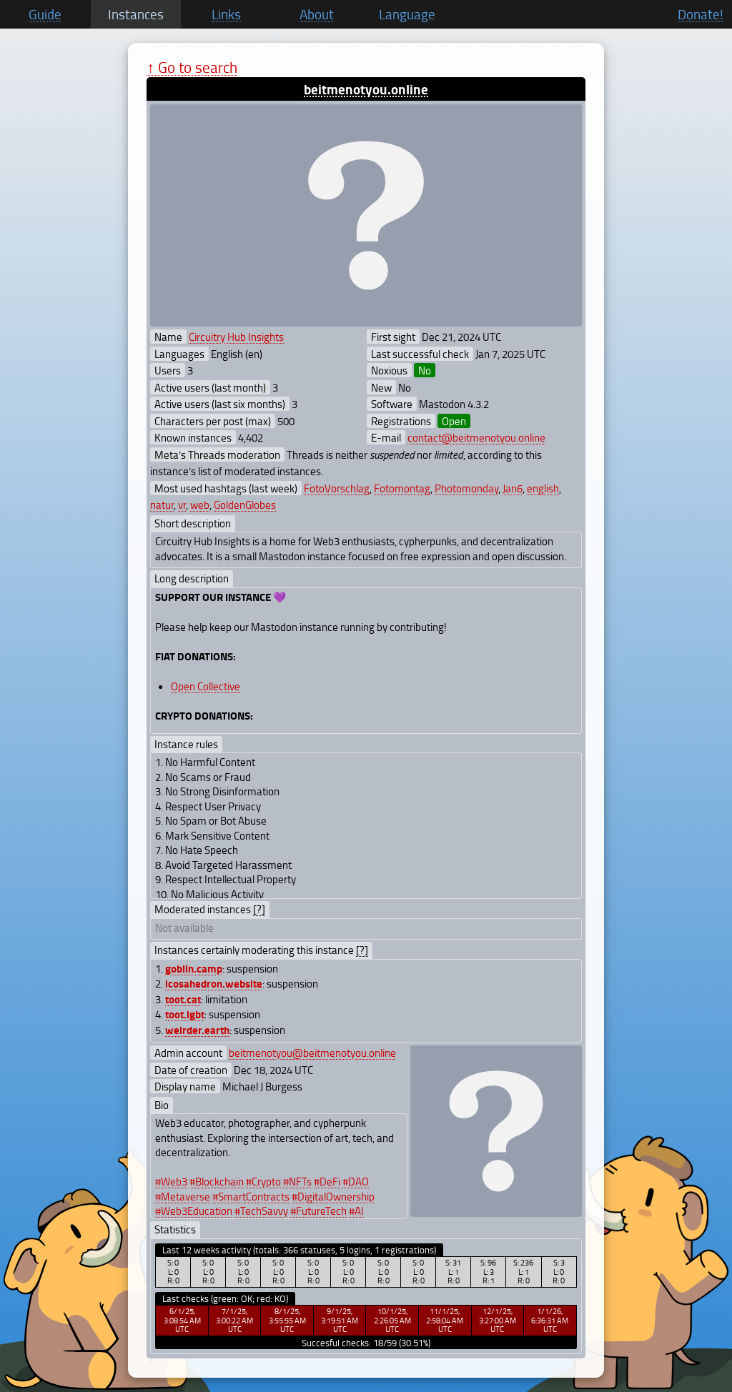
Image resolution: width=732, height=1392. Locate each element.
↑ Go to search (192, 66)
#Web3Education (193, 1210)
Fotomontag (402, 488)
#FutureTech (318, 1210)
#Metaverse (182, 1196)
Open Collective (205, 686)
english (543, 488)
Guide (45, 14)
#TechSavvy (261, 1210)
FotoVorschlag (337, 488)
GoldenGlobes (245, 504)
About (317, 14)
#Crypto (263, 1181)
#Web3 (171, 1181)
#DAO (355, 1181)
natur (162, 504)
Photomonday (466, 488)
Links (226, 14)
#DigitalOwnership (333, 1196)
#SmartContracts (251, 1196)
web (199, 504)
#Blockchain (216, 1181)
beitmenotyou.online (366, 89)
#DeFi (327, 1181)
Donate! (700, 14)
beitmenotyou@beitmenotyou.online (312, 1052)
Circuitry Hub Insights (236, 336)
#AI (356, 1210)
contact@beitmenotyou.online (476, 437)
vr (182, 504)
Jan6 (513, 488)
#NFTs (297, 1181)
